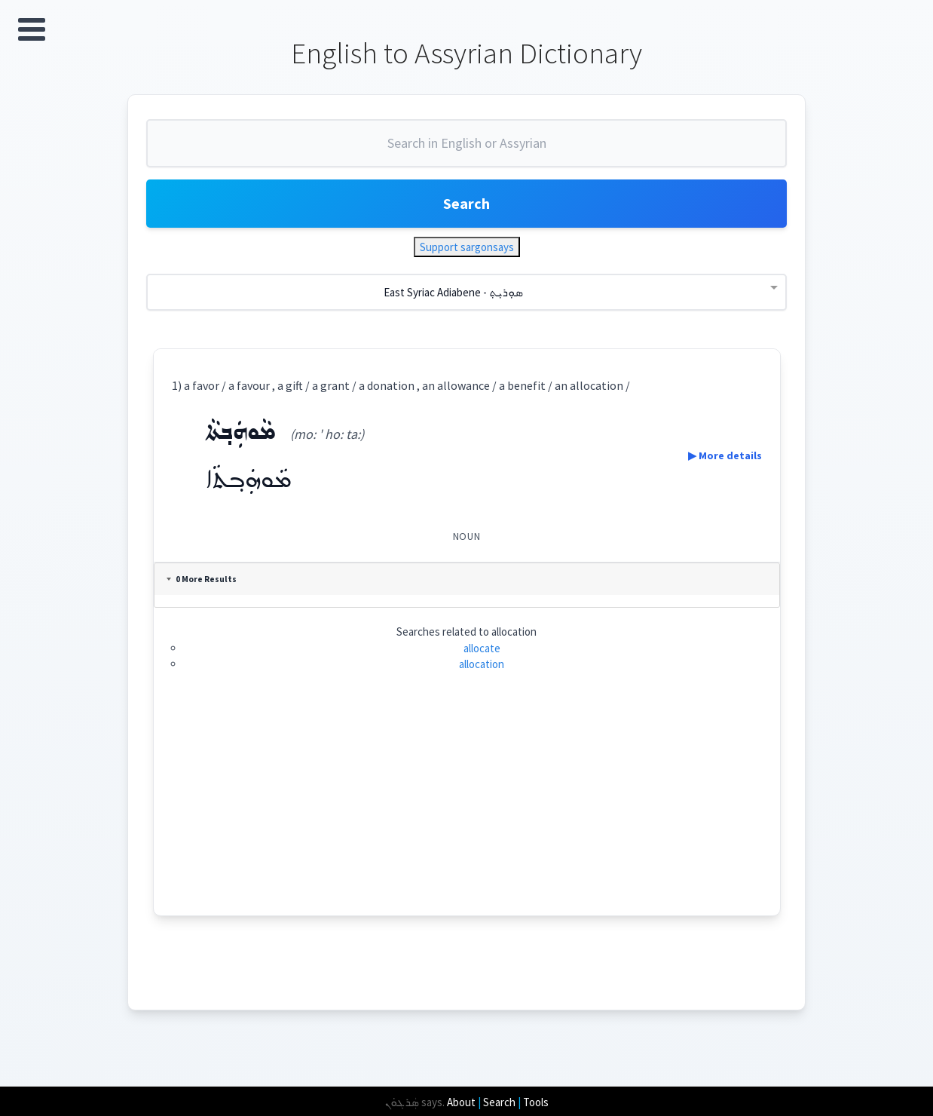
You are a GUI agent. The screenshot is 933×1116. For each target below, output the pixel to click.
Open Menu (31, 29)
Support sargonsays (467, 247)
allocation (481, 664)
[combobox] (466, 149)
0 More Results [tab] (202, 579)
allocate (481, 648)
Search (466, 203)
